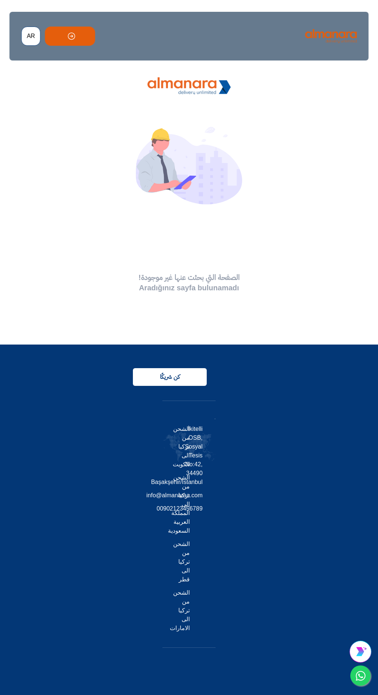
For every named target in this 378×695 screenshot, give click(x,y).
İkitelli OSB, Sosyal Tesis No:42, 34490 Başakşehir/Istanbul (202, 455)
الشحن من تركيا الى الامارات (180, 610)
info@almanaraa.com (202, 495)
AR (31, 36)
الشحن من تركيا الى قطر (181, 561)
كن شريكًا (169, 377)
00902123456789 (202, 508)
